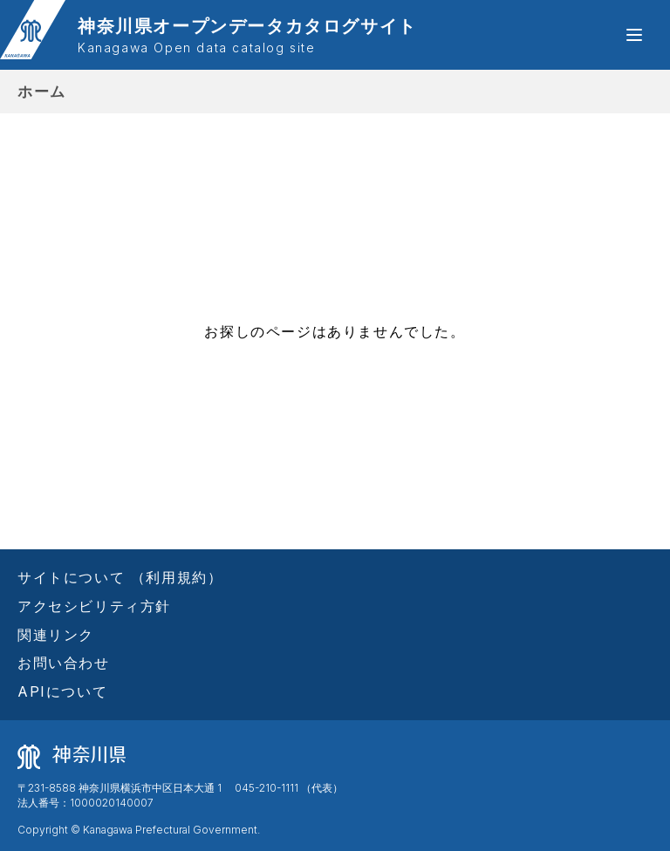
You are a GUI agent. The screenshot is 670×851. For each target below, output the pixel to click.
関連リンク (55, 634)
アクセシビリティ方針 (94, 606)
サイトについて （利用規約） (119, 577)
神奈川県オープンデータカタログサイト (247, 36)
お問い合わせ (63, 662)
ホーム (41, 91)
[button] (634, 35)
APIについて (62, 691)
